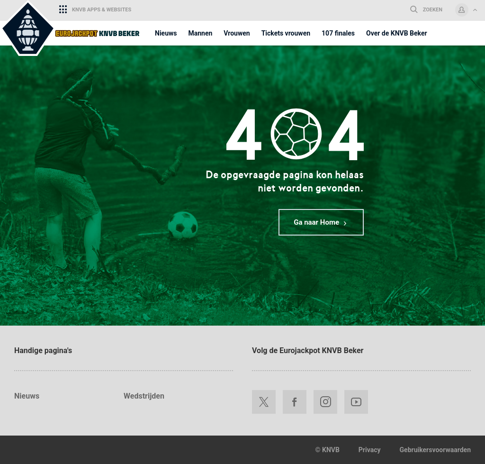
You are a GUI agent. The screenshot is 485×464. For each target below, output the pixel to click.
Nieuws (26, 395)
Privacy (370, 450)
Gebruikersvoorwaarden (435, 450)
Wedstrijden (144, 395)
